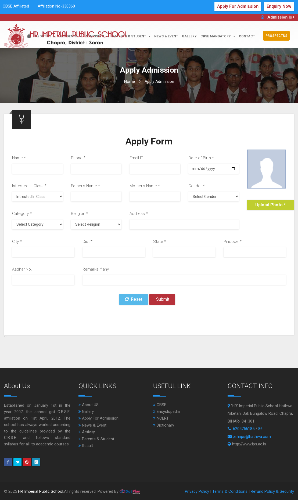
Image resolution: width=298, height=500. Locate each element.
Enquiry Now (279, 6)
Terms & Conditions (230, 491)
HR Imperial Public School (40, 491)
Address (139, 213)
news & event (166, 36)
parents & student (131, 36)
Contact (247, 36)
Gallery (189, 36)
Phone (78, 157)
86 (260, 428)
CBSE (159, 404)
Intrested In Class (29, 185)
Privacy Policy (197, 491)
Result (85, 445)
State (159, 241)
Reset (133, 299)
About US (88, 404)
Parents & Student (96, 439)
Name (19, 157)
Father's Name (85, 185)
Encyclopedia (166, 411)
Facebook (8, 462)
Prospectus (276, 36)
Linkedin (36, 462)
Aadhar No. (22, 269)
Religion (79, 213)
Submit (162, 299)
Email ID (136, 157)
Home (129, 81)
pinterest (27, 462)
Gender (196, 185)
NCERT (161, 418)
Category (22, 213)
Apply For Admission (237, 6)
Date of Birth (201, 157)
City (17, 241)
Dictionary (163, 425)
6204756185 (243, 428)
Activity (86, 432)
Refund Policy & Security (272, 491)
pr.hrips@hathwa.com (252, 436)
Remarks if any (95, 269)
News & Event (92, 425)
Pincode (233, 241)
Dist (87, 241)
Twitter (17, 462)
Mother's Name (145, 185)
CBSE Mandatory (217, 36)
